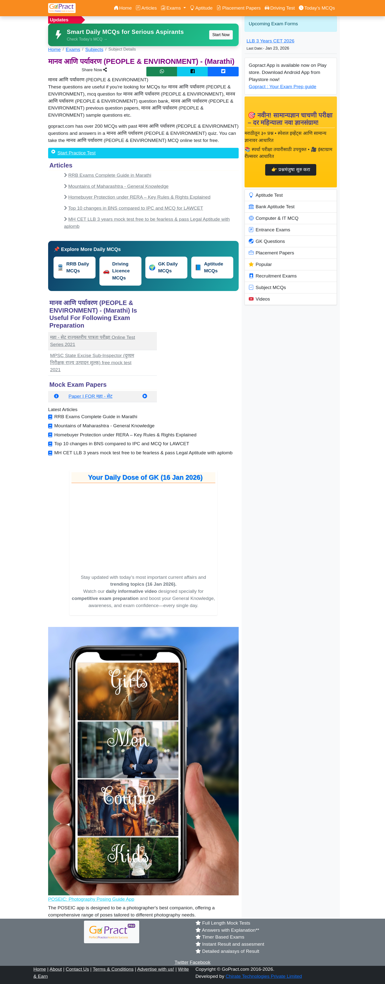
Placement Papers (239, 8)
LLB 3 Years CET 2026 (270, 40)
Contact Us (77, 969)
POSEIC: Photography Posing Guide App (91, 899)
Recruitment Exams (273, 276)
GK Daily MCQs (163, 267)
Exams (73, 49)
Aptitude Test (266, 195)
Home (123, 8)
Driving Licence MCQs (116, 271)
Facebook (200, 962)
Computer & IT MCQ (274, 218)
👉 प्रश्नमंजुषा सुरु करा (290, 169)
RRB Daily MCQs (73, 267)
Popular (260, 264)
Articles (146, 8)
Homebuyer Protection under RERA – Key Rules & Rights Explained (139, 197)
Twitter (182, 962)
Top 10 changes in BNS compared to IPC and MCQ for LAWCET (135, 208)
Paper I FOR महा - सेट (90, 396)
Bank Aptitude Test (272, 206)
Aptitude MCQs (209, 267)
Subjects (94, 49)
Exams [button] (171, 8)
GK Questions (267, 241)
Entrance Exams (269, 230)
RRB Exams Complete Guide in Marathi (109, 175)
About (56, 969)
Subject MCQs (267, 287)
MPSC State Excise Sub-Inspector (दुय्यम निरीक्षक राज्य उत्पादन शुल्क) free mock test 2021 (92, 362)
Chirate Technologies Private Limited (264, 976)
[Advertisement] (201, 328)
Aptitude (201, 8)
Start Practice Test (76, 152)
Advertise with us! (155, 969)
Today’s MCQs (317, 8)
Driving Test (280, 8)
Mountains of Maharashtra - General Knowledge (118, 186)
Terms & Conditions (113, 969)
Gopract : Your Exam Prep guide (282, 86)
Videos (259, 299)
